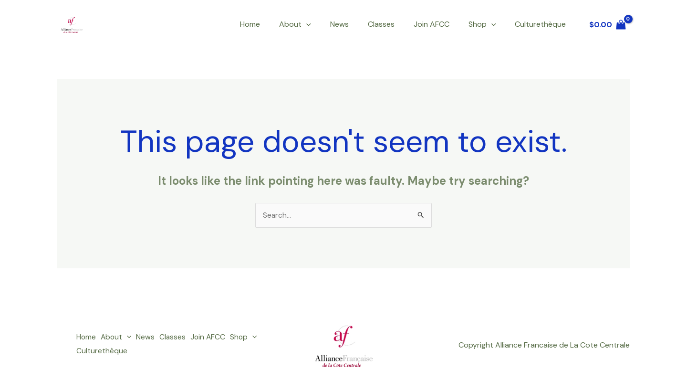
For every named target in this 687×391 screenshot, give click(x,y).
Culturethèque (542, 24)
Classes (394, 24)
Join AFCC (441, 24)
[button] (327, 24)
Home (275, 24)
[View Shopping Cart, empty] (607, 24)
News (356, 24)
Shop (488, 24)
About (316, 24)
